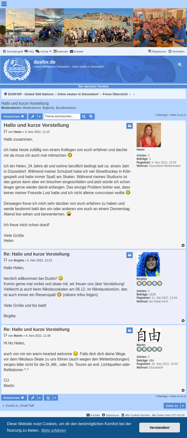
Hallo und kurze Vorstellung (25, 103)
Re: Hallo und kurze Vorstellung (37, 254)
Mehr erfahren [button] (53, 430)
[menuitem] (29, 51)
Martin (141, 345)
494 (151, 360)
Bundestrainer (66, 108)
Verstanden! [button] (160, 427)
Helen (141, 149)
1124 (152, 294)
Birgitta (142, 279)
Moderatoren (32, 108)
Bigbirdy (48, 108)
